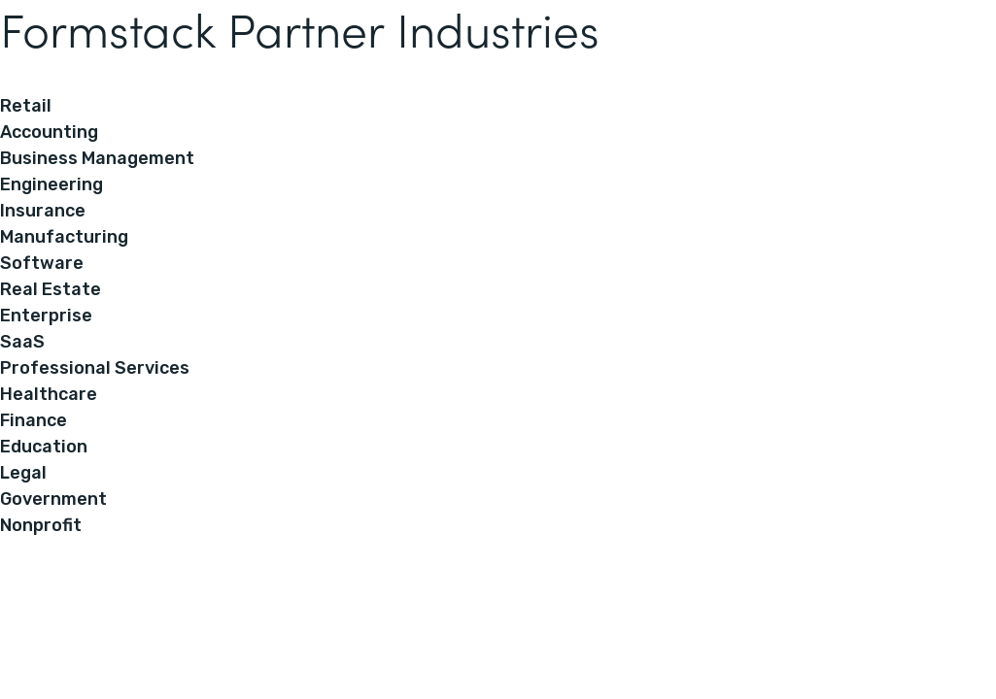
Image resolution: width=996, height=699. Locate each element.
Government (53, 499)
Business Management (97, 158)
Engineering (51, 184)
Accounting (49, 132)
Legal (23, 472)
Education (43, 446)
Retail (26, 105)
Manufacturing (64, 237)
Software (42, 263)
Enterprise (46, 315)
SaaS (22, 341)
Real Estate (50, 289)
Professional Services (94, 368)
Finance (33, 420)
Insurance (43, 210)
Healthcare (48, 394)
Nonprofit (41, 525)
